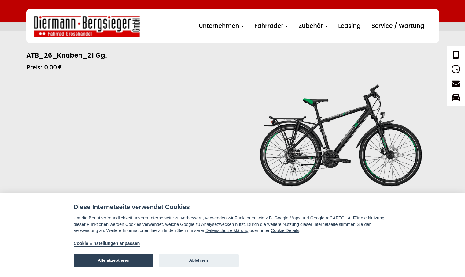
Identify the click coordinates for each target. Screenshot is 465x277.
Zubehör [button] (313, 26)
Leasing (349, 26)
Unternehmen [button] (221, 26)
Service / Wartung (397, 26)
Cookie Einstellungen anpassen (107, 243)
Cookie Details (285, 230)
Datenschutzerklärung (226, 230)
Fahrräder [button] (271, 26)
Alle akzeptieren (114, 260)
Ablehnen (198, 260)
